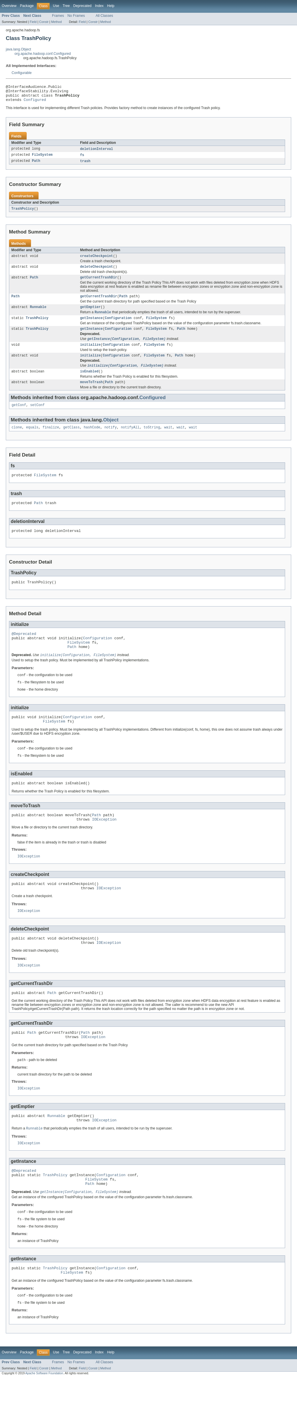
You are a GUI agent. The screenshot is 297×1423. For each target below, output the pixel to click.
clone (17, 440)
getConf (19, 417)
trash (85, 165)
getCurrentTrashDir (98, 283)
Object (111, 432)
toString (152, 440)
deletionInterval (96, 152)
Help (110, 6)
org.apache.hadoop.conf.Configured (43, 54)
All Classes (104, 16)
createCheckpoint (96, 261)
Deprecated (82, 6)
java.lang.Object (18, 49)
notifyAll (130, 440)
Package (27, 6)
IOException (104, 845)
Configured (35, 103)
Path (36, 165)
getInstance (91, 326)
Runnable (38, 314)
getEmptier (90, 314)
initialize (90, 354)
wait (168, 440)
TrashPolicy (22, 213)
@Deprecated (24, 650)
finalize (51, 440)
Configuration (118, 326)
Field (33, 21)
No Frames (76, 16)
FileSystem (42, 159)
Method (56, 21)
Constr (43, 21)
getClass (71, 440)
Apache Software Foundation (44, 1417)
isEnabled (89, 382)
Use (56, 6)
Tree (66, 6)
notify (110, 440)
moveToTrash (91, 394)
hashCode (92, 440)
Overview (9, 6)
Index (99, 6)
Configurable (22, 73)
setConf (37, 417)
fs (82, 159)
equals (32, 440)
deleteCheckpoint (96, 272)
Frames (58, 16)
